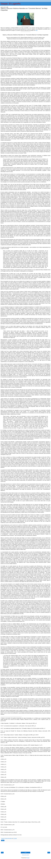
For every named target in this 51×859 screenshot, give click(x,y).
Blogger (27, 857)
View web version (25, 854)
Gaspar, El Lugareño (10, 3)
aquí (37, 30)
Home (25, 852)
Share (3, 840)
